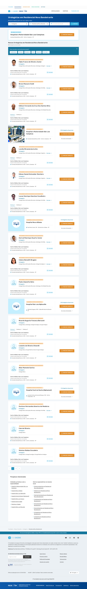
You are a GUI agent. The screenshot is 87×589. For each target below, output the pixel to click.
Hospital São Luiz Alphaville (18, 493)
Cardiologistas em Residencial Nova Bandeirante (43, 500)
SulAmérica (13, 52)
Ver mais (46, 52)
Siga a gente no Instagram (70, 537)
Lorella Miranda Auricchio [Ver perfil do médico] (28, 149)
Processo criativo (43, 556)
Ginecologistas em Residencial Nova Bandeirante (43, 504)
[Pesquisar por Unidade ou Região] (47, 24)
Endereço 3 (25, 329)
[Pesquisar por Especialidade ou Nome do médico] (26, 24)
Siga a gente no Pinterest (78, 537)
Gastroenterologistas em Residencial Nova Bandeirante (43, 495)
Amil (33, 52)
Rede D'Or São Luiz (50, 585)
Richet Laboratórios (74, 585)
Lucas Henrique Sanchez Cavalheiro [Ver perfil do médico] (32, 196)
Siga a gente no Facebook (74, 537)
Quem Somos (43, 553)
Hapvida (39, 52)
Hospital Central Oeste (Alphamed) (20, 496)
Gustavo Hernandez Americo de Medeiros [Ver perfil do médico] (34, 406)
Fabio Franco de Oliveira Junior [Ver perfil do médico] (30, 62)
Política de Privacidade (45, 559)
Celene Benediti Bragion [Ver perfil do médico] (27, 260)
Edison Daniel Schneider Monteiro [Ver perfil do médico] (31, 174)
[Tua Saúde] (14, 537)
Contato (62, 562)
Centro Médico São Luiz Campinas (19, 70)
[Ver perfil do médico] (13, 62)
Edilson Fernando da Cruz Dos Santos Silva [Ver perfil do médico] (34, 106)
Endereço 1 (12, 114)
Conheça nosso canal (66, 537)
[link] (19, 468)
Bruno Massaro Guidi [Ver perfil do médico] (26, 84)
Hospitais (65, 11)
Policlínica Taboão (16, 504)
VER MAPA (50, 72)
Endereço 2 (18, 114)
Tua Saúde (10, 6)
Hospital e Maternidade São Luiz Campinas (27, 35)
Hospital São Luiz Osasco (17, 499)
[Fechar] (77, 49)
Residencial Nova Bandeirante (35, 529)
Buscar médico (18, 6)
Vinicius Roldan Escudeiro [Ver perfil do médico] (28, 450)
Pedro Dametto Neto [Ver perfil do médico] (26, 282)
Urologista (25, 529)
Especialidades (55, 11)
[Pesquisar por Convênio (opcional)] (68, 24)
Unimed (21, 52)
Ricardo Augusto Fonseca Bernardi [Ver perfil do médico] (31, 321)
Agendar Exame (26, 6)
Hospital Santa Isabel (16, 501)
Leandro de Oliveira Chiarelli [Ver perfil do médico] (29, 346)
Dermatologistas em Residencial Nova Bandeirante (43, 508)
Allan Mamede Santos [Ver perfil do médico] (27, 368)
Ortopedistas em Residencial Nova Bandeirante (42, 513)
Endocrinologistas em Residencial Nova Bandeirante (42, 487)
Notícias (43, 6)
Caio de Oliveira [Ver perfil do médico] (24, 428)
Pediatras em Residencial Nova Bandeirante (42, 491)
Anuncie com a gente (44, 562)
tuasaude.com (75, 11)
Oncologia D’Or (59, 585)
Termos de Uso (63, 559)
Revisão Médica (63, 556)
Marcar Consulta (17, 529)
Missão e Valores (63, 553)
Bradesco (27, 52)
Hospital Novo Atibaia (16, 490)
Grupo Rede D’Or (50, 579)
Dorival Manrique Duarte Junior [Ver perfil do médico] (30, 238)
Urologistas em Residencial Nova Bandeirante (42, 517)
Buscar (74, 23)
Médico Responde (35, 6)
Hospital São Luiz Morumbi (18, 507)
